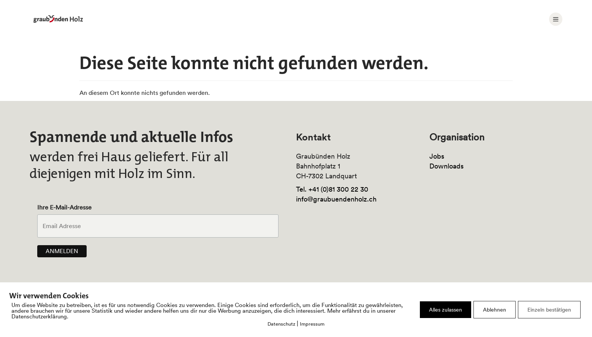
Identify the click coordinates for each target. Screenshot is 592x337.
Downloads (446, 166)
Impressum (312, 324)
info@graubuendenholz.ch (336, 199)
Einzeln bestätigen (549, 309)
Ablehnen (494, 309)
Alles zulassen (445, 309)
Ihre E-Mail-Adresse (64, 207)
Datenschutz (281, 324)
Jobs (436, 156)
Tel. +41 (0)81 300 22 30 (332, 189)
